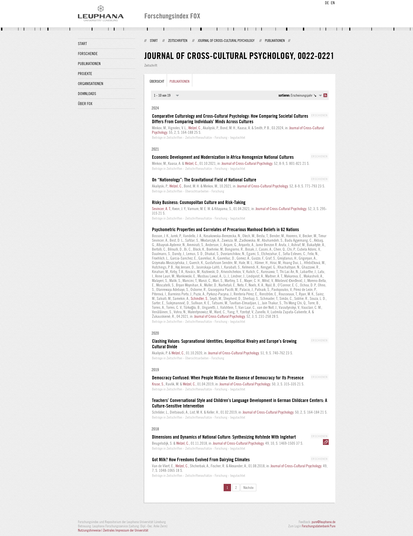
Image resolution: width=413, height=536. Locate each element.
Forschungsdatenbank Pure (318, 526)
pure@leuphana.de (323, 522)
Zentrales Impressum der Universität (125, 530)
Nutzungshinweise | (90, 530)
